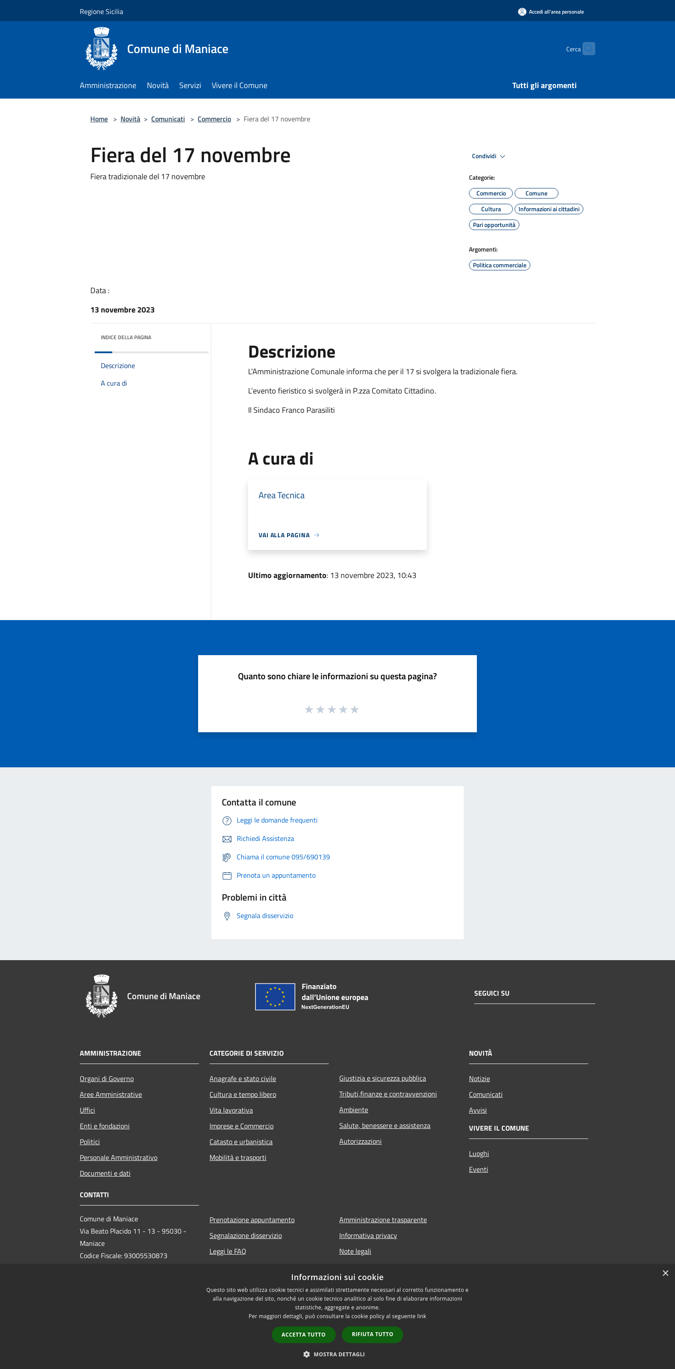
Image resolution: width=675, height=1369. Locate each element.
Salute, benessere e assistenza (384, 1125)
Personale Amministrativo (118, 1157)
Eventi (478, 1169)
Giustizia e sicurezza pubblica (382, 1078)
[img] (190, 335)
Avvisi (478, 1110)
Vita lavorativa (231, 1110)
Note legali (355, 1251)
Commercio (214, 118)
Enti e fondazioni (105, 1126)
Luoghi (479, 1153)
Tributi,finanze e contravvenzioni (388, 1094)
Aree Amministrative (111, 1094)
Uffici (87, 1110)
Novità (130, 118)
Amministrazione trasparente (383, 1219)
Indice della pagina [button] (126, 337)
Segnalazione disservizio (246, 1235)
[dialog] (337, 1316)
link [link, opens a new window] (421, 1316)
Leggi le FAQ (228, 1251)
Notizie (479, 1078)
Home (99, 118)
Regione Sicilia (101, 11)
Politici (90, 1141)
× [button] (665, 1273)
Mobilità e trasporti (238, 1157)
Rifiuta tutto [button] (373, 1334)
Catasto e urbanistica (241, 1141)
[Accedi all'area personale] (551, 11)
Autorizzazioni (360, 1141)
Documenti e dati (105, 1173)
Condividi (490, 156)
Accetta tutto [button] (304, 1334)
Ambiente (353, 1109)
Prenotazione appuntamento (252, 1219)
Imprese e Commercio (242, 1126)
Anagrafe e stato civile (243, 1078)
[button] (337, 1354)
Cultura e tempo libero (243, 1094)
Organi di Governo (107, 1078)
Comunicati (168, 118)
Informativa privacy (368, 1235)
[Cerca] (584, 48)
